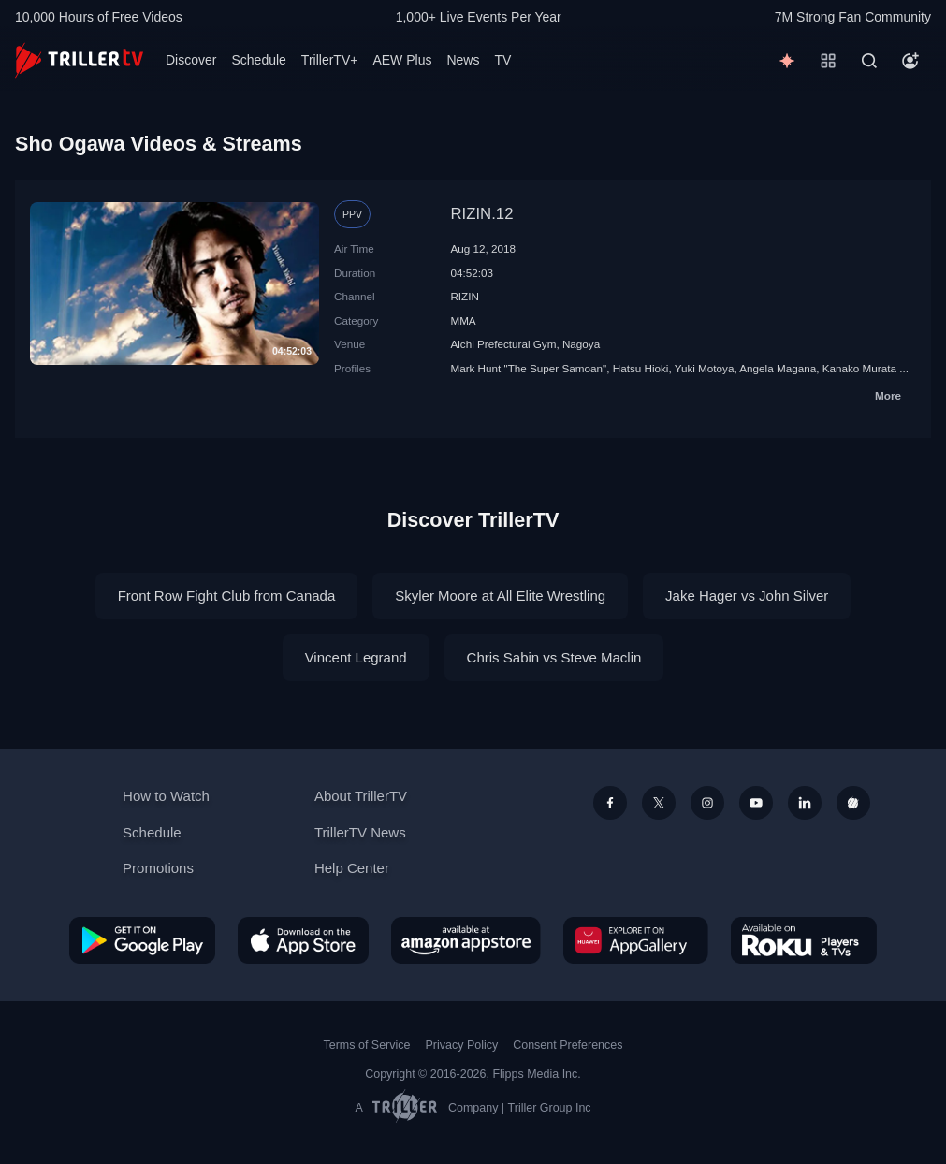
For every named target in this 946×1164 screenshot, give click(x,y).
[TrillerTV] (79, 60)
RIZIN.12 (481, 214)
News (462, 59)
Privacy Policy (461, 1045)
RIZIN (464, 296)
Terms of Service (367, 1045)
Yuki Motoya (705, 368)
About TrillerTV (360, 796)
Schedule (258, 59)
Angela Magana (777, 368)
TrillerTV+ (329, 59)
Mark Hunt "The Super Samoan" (528, 368)
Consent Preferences (567, 1045)
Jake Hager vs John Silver (746, 596)
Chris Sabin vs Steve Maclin (554, 657)
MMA (462, 320)
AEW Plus (401, 59)
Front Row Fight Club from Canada (227, 596)
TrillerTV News (360, 832)
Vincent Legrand (356, 657)
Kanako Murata (859, 368)
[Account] (910, 60)
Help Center (351, 868)
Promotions (158, 868)
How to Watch (166, 796)
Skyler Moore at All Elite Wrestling (500, 596)
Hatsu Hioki (641, 368)
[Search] (869, 60)
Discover (191, 59)
